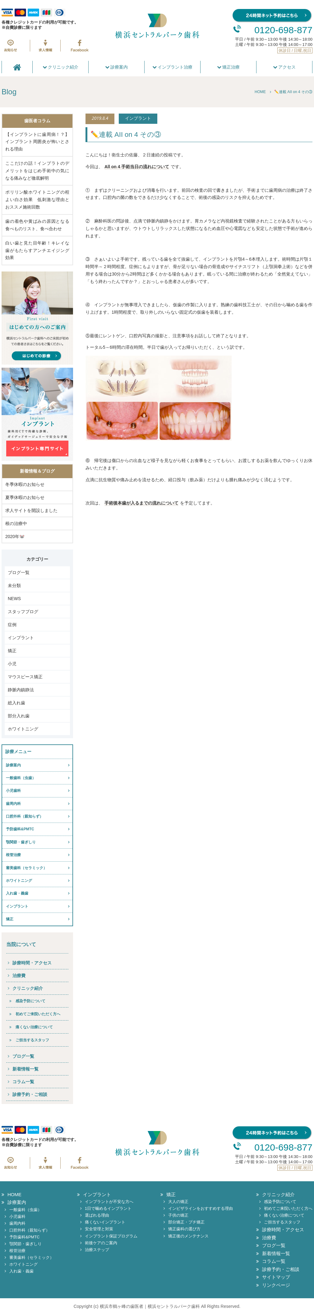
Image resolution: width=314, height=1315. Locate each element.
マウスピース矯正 (25, 676)
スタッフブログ (23, 611)
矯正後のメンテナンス (188, 1236)
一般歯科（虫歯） (21, 778)
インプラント (21, 637)
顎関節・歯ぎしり (21, 842)
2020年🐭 (15, 536)
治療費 (18, 975)
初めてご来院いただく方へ (38, 1014)
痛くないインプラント (105, 1222)
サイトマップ (276, 1277)
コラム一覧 (23, 1081)
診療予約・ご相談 (29, 1094)
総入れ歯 (16, 702)
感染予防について (30, 1001)
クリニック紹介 (61, 67)
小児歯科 (13, 790)
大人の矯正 (178, 1201)
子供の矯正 (178, 1215)
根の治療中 (16, 523)
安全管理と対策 (99, 1229)
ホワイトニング (23, 728)
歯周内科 (13, 803)
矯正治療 (228, 67)
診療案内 (116, 67)
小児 (12, 663)
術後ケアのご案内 (101, 1243)
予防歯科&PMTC (20, 829)
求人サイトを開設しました (31, 510)
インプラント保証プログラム (111, 1236)
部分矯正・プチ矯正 (186, 1222)
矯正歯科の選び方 (184, 1229)
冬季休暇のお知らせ (24, 484)
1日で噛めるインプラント (108, 1208)
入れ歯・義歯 (17, 893)
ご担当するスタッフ (32, 1040)
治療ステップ (97, 1249)
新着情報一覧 (25, 1068)
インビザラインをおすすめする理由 (200, 1208)
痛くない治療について (34, 1027)
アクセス (284, 67)
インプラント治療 (172, 67)
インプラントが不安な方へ (109, 1201)
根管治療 (13, 855)
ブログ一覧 (19, 572)
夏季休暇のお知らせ (24, 497)
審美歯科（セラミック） (26, 868)
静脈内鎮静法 (21, 689)
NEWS (14, 598)
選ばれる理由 (97, 1215)
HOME (14, 1194)
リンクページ (276, 1285)
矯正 (12, 650)
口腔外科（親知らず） (24, 816)
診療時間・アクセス (32, 962)
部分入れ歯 (19, 715)
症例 (12, 624)
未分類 (14, 585)
